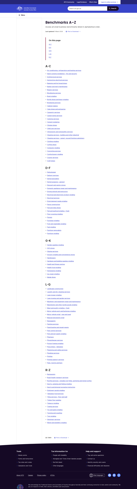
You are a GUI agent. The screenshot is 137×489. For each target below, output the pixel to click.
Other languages (58, 459)
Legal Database (82, 2)
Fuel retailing (52, 224)
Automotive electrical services (58, 81)
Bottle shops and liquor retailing (58, 99)
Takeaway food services (56, 388)
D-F (51, 48)
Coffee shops (52, 144)
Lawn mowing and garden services (59, 294)
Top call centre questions (96, 449)
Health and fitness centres (57, 261)
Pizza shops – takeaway (56, 342)
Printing (50, 351)
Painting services (53, 319)
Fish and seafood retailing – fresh (59, 208)
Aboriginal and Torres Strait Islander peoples (67, 452)
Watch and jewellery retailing (57, 416)
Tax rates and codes (25, 456)
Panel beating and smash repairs (58, 323)
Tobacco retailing (54, 397)
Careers (30, 469)
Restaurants (52, 369)
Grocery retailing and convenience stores (62, 251)
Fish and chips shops (55, 205)
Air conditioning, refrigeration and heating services (65, 71)
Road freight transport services (58, 372)
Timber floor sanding (55, 394)
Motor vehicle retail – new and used (60, 310)
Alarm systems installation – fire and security (63, 74)
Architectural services (55, 77)
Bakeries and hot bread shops (58, 84)
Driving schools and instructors (58, 190)
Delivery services (53, 174)
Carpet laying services (55, 115)
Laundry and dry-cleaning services (59, 288)
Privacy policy (41, 469)
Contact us (91, 452)
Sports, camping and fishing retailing (60, 378)
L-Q (51, 55)
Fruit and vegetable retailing (57, 221)
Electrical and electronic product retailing (62, 193)
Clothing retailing (54, 140)
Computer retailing (54, 147)
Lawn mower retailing (55, 291)
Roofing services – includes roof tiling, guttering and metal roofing (70, 375)
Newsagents (52, 316)
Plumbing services (54, 348)
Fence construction (54, 202)
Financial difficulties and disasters (98, 459)
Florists (50, 215)
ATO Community (69, 2)
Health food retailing (55, 264)
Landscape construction (56, 285)
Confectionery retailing (56, 153)
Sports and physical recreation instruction (62, 381)
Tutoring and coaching (55, 407)
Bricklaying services (54, 103)
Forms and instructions (25, 452)
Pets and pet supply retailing (57, 329)
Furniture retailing (54, 231)
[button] (74, 32)
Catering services (54, 118)
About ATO (20, 469)
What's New (93, 2)
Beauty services (53, 90)
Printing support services (56, 354)
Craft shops (52, 159)
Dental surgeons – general (56, 180)
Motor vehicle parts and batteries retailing (62, 307)
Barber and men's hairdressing (58, 87)
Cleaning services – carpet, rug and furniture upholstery (66, 137)
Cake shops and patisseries (57, 109)
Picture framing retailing (56, 338)
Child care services (54, 128)
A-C (51, 45)
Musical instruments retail (56, 313)
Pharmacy (51, 332)
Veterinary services (54, 413)
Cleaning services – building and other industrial (64, 134)
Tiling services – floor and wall (58, 391)
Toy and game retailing (55, 403)
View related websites (55, 483)
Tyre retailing (52, 410)
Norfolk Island (57, 456)
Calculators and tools (25, 459)
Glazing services (53, 248)
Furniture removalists (55, 227)
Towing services (53, 400)
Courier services (53, 156)
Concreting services (54, 150)
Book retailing (52, 96)
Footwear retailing (54, 218)
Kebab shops (52, 273)
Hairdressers (52, 255)
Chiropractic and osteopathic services (60, 131)
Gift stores (51, 245)
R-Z (51, 58)
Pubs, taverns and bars (55, 357)
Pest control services (55, 326)
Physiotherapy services (56, 335)
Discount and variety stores (57, 183)
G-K (51, 52)
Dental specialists (54, 177)
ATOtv (52, 469)
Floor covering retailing (55, 212)
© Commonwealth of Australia (37, 483)
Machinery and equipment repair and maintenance (64, 297)
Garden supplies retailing (56, 242)
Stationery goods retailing (56, 384)
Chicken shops (53, 125)
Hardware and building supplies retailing (61, 258)
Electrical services (54, 196)
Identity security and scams (97, 456)
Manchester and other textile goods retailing (63, 301)
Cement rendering (54, 121)
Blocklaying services (55, 93)
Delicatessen (52, 171)
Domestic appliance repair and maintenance (62, 186)
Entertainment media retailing (58, 199)
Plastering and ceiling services (58, 345)
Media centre (22, 449)
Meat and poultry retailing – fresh (59, 304)
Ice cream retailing (54, 270)
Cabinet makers (53, 106)
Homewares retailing (55, 267)
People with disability (60, 449)
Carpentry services (54, 112)
